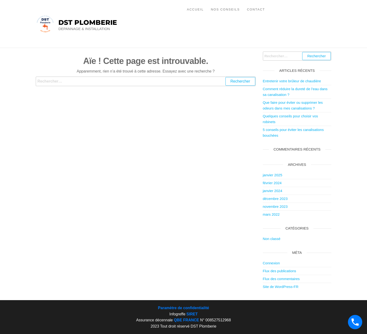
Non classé (271, 239)
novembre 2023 (275, 206)
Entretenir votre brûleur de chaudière (292, 81)
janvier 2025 (272, 175)
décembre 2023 (275, 199)
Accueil (195, 9)
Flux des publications (279, 271)
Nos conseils (225, 9)
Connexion (271, 263)
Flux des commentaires (281, 279)
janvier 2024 (272, 191)
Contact (256, 9)
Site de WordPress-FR (281, 287)
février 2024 (272, 183)
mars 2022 (271, 214)
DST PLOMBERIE (87, 22)
